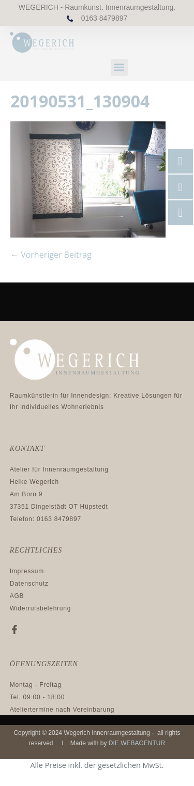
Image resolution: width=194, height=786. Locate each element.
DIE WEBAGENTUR (137, 743)
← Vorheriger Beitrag (51, 254)
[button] (119, 67)
